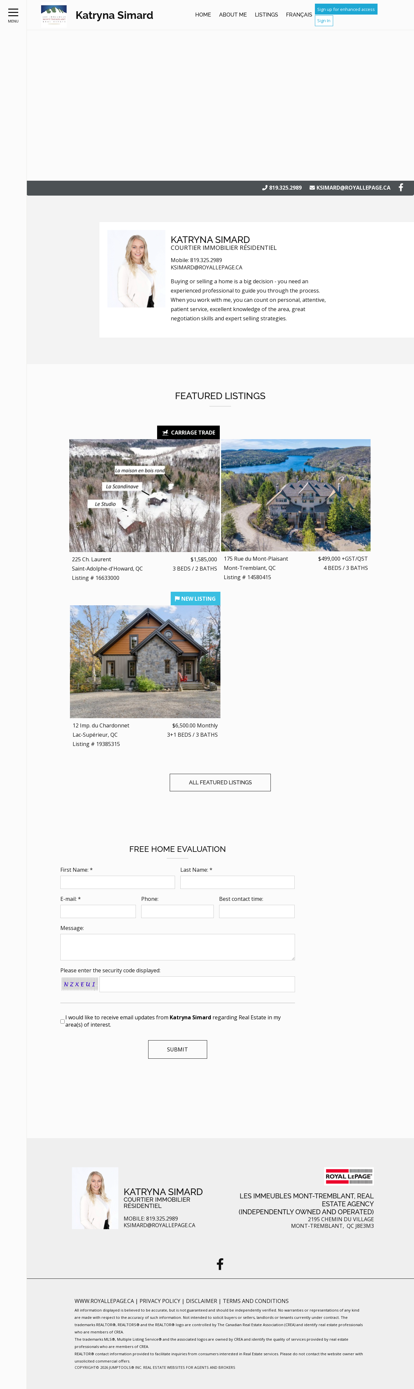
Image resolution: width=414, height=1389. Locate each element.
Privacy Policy (161, 1301)
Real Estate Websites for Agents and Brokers (189, 1367)
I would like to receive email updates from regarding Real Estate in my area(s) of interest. (173, 1021)
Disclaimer (202, 1301)
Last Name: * (196, 869)
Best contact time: (241, 899)
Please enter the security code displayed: (110, 970)
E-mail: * (70, 899)
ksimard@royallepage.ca (353, 187)
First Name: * (76, 869)
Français (299, 15)
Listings (266, 15)
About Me (233, 15)
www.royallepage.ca (104, 1301)
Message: (72, 928)
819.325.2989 (285, 187)
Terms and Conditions (256, 1301)
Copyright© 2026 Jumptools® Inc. (108, 1367)
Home (203, 15)
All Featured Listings (220, 782)
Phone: (149, 899)
